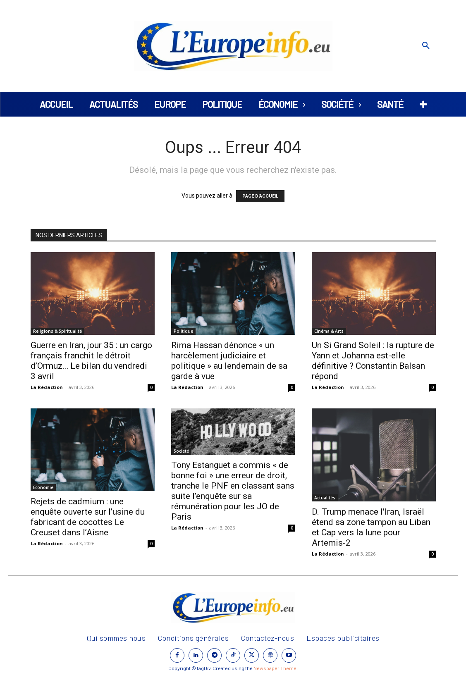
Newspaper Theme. (275, 668)
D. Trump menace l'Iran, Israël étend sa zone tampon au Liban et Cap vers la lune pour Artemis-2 (371, 527)
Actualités (324, 498)
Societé (181, 451)
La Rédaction (47, 387)
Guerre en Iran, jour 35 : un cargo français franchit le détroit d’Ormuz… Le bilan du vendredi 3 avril (91, 360)
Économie (43, 487)
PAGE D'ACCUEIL (260, 196)
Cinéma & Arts (329, 331)
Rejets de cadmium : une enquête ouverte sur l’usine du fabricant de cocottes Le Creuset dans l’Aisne (88, 516)
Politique (183, 331)
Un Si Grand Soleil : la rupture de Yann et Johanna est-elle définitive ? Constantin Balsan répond (373, 360)
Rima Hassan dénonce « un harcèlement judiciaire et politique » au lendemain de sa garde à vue (229, 360)
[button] (426, 46)
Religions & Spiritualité (57, 331)
